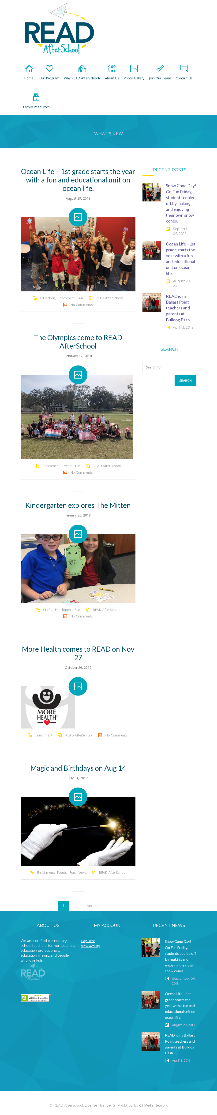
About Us (112, 72)
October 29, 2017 (78, 667)
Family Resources (36, 101)
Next (90, 905)
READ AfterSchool (109, 298)
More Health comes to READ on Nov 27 (78, 653)
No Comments (81, 304)
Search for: (154, 367)
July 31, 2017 (78, 778)
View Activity (90, 946)
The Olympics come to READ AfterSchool (78, 341)
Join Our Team (160, 72)
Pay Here (88, 941)
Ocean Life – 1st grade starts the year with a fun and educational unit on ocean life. (78, 179)
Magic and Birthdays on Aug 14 (78, 768)
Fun (80, 298)
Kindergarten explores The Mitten (78, 505)
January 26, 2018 (78, 515)
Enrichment (66, 298)
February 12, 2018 (78, 356)
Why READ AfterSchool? (82, 72)
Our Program (49, 72)
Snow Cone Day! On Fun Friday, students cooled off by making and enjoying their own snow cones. (181, 203)
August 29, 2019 (78, 198)
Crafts (47, 609)
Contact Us (184, 72)
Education (47, 298)
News (82, 872)
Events (67, 466)
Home (29, 72)
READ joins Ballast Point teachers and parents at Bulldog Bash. (178, 308)
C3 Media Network (153, 1105)
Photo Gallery (134, 72)
